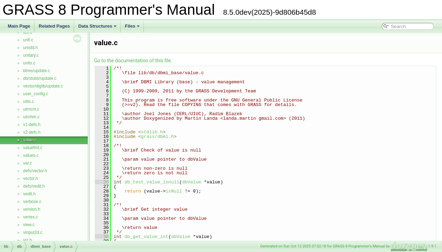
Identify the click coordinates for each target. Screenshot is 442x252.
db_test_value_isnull (152, 182)
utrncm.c (31, 109)
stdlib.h (152, 132)
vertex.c (30, 217)
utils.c (28, 101)
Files (132, 26)
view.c (29, 224)
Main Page (19, 26)
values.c (31, 155)
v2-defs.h (31, 132)
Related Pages (54, 26)
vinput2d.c (32, 232)
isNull (174, 191)
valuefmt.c (32, 147)
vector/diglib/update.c (43, 86)
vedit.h (29, 193)
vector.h (30, 178)
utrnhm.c (31, 116)
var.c (27, 163)
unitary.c (31, 55)
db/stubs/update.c (39, 78)
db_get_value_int (146, 236)
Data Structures (97, 26)
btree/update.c (36, 70)
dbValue (191, 182)
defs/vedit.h (34, 186)
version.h (31, 209)
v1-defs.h (31, 124)
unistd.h (30, 47)
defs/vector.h (35, 170)
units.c (29, 63)
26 (102, 182)
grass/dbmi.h (157, 136)
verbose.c (32, 201)
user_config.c (35, 93)
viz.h (27, 240)
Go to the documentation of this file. (133, 60)
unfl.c (28, 39)
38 (102, 236)
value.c (29, 140)
